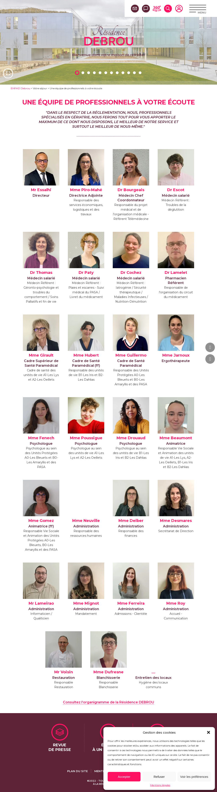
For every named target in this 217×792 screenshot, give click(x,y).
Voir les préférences (194, 776)
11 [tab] (135, 72)
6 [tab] (106, 72)
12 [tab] (140, 72)
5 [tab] (100, 72)
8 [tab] (118, 72)
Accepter (124, 776)
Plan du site (77, 771)
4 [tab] (95, 72)
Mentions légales (160, 785)
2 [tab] (83, 72)
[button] (208, 732)
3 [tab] (89, 72)
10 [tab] (129, 72)
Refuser (159, 776)
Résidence (108, 35)
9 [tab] (123, 72)
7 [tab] (112, 72)
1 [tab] (78, 72)
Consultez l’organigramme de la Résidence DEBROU (108, 702)
